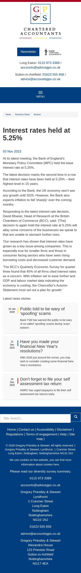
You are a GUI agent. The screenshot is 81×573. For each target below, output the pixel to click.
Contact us (26, 429)
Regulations (14, 434)
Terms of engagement (41, 434)
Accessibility (45, 429)
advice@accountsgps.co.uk (40, 79)
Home (11, 429)
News (8, 114)
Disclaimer (64, 429)
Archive (37, 114)
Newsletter (28, 51)
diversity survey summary (52, 471)
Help (63, 434)
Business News (22, 114)
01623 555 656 (53, 74)
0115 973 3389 (49, 63)
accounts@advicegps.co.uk (40, 67)
